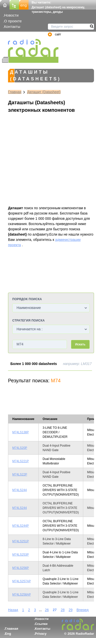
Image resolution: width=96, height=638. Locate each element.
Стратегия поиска (28, 320)
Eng (8, 633)
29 (71, 610)
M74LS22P (19, 474)
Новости (11, 15)
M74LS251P (20, 541)
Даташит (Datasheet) (44, 92)
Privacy (40, 633)
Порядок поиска (27, 299)
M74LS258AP (21, 594)
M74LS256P (20, 568)
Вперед (82, 610)
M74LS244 (19, 490)
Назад (13, 610)
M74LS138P (20, 432)
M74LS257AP (21, 581)
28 (63, 610)
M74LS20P (19, 448)
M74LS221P (20, 461)
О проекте (13, 21)
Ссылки (41, 624)
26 (47, 610)
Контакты (12, 26)
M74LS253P (20, 554)
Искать (80, 344)
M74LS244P (20, 525)
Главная (14, 92)
